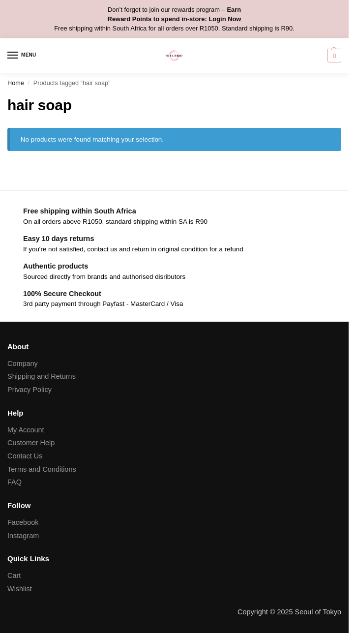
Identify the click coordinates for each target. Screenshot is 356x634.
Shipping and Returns (41, 376)
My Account (25, 430)
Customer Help (31, 443)
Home (15, 83)
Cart (14, 575)
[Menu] (22, 55)
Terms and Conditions (41, 469)
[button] (333, 55)
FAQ (14, 482)
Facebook (22, 522)
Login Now (224, 19)
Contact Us (24, 456)
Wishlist (19, 589)
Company (22, 363)
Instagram (23, 536)
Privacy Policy (29, 389)
